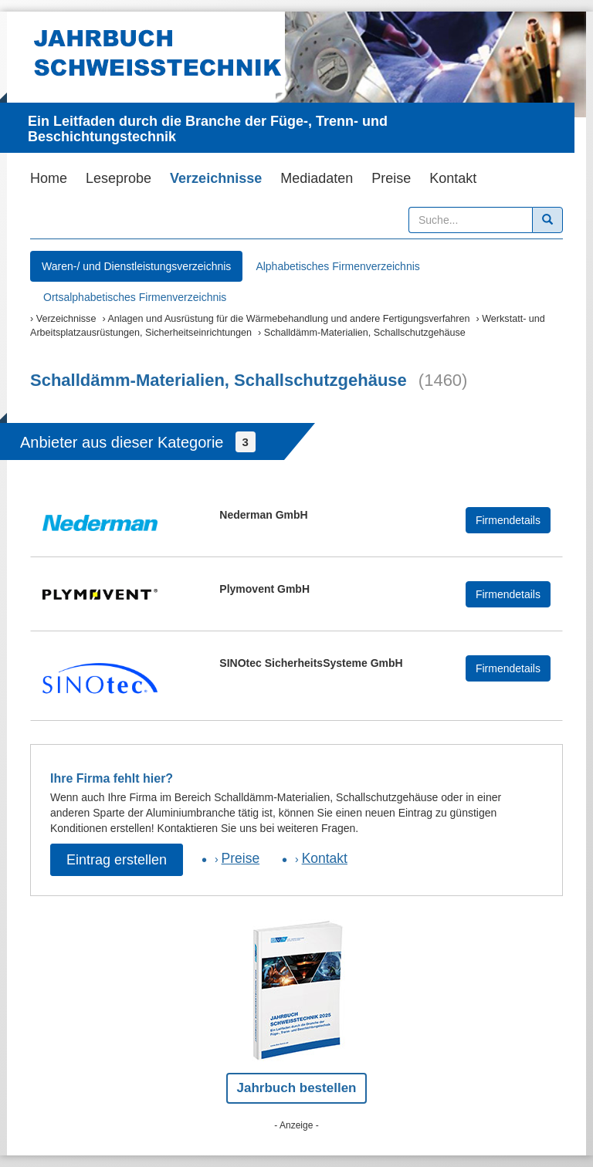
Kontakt (452, 178)
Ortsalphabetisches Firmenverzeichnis (134, 297)
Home (48, 178)
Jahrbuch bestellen (297, 1088)
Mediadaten (316, 178)
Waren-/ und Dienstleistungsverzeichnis (136, 266)
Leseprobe (118, 178)
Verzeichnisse (216, 178)
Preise (391, 178)
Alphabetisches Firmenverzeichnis (337, 266)
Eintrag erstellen (116, 860)
